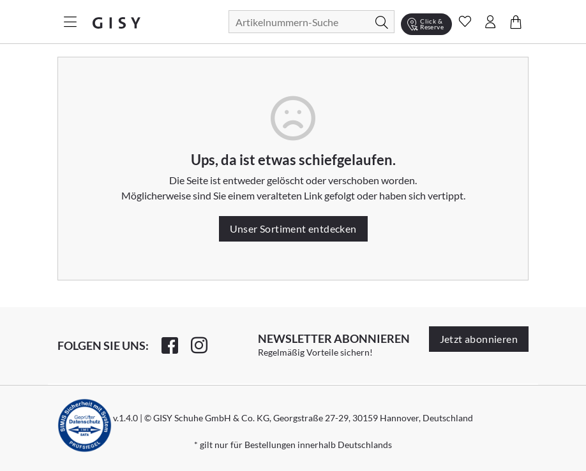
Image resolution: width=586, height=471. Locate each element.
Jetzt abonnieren (479, 339)
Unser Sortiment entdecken (293, 228)
